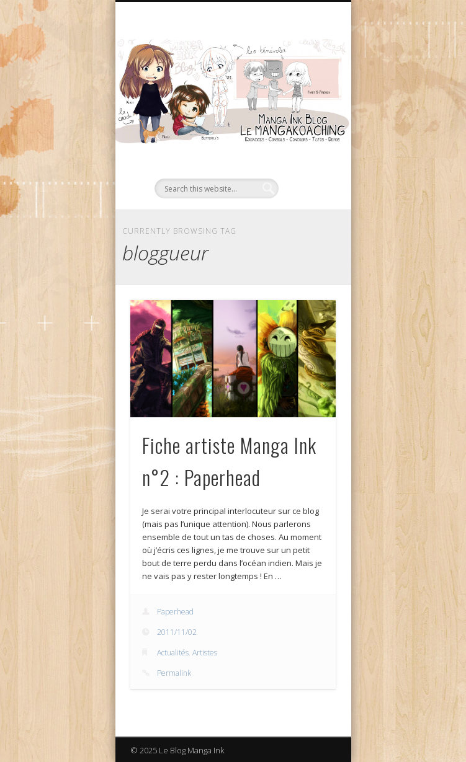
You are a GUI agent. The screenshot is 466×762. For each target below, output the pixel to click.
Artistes (204, 652)
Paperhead (175, 611)
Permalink (174, 673)
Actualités (173, 652)
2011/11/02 (177, 632)
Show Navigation (305, 111)
